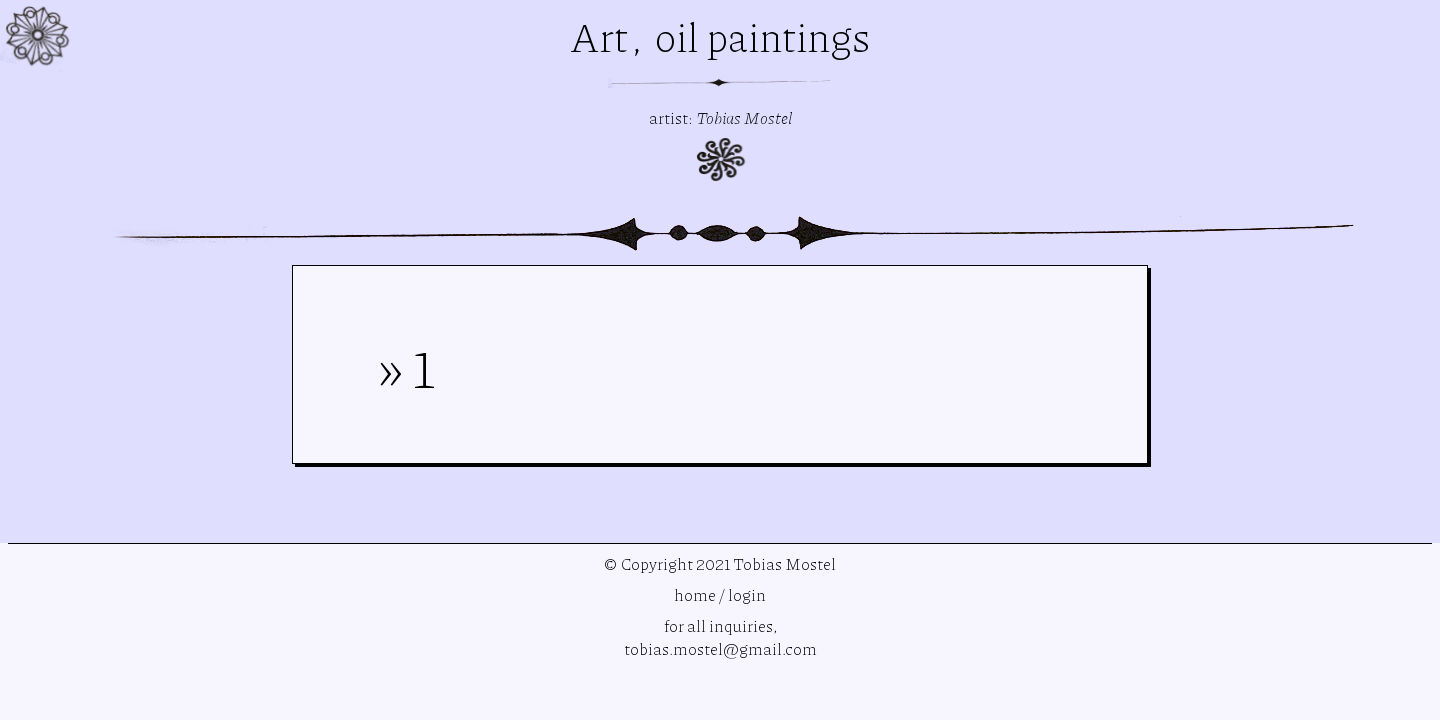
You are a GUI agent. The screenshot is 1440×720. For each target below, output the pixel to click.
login (747, 594)
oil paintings (763, 36)
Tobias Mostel (744, 117)
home (695, 594)
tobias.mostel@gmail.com (720, 648)
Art (603, 36)
